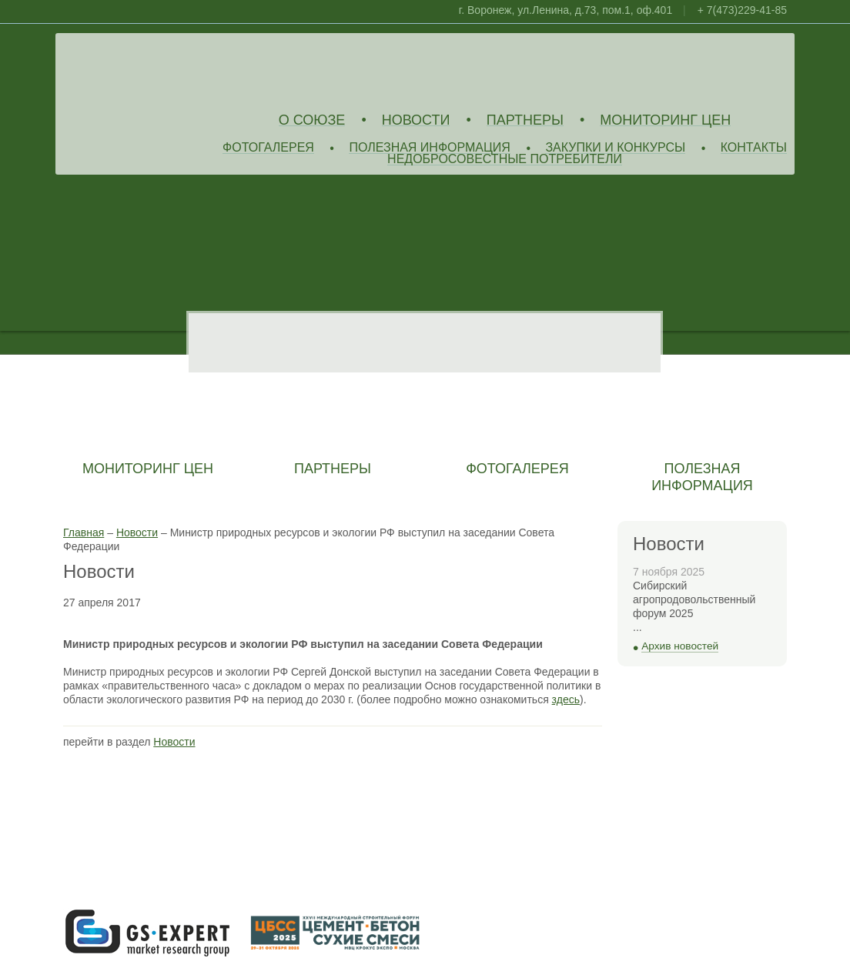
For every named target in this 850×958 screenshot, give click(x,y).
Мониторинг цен (665, 120)
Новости (416, 120)
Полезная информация (429, 148)
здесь (566, 699)
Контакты (754, 148)
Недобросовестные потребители (504, 159)
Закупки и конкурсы (615, 148)
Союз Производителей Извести (174, 70)
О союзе (312, 120)
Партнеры (525, 120)
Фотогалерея (268, 148)
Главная (83, 532)
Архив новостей (679, 646)
